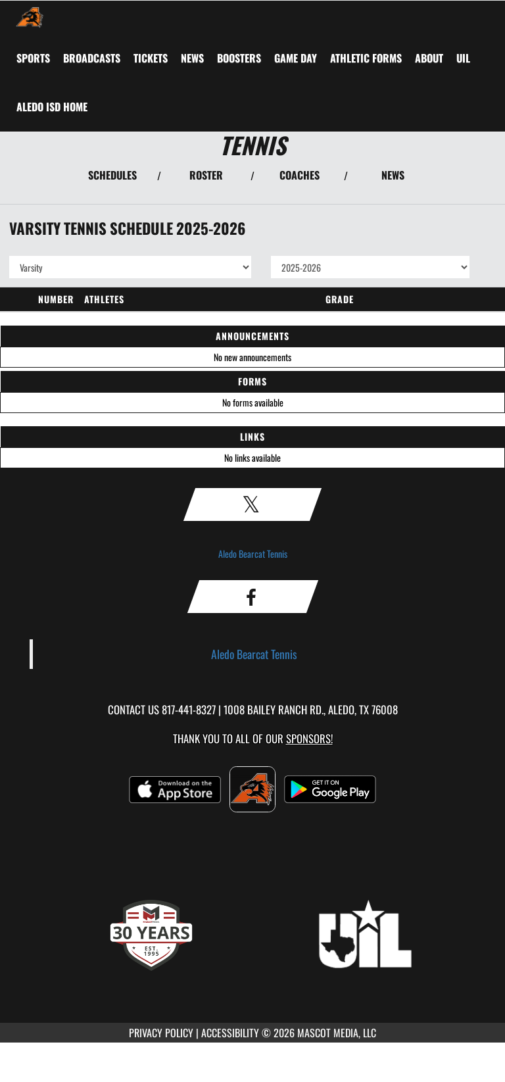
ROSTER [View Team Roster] (206, 175)
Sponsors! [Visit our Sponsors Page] (309, 738)
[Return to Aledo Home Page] (29, 17)
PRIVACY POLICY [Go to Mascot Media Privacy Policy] (161, 1033)
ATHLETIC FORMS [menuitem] (366, 58)
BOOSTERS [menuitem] (239, 58)
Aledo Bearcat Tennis (252, 553)
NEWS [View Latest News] (392, 175)
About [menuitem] (429, 58)
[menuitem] (92, 58)
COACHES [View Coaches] (299, 175)
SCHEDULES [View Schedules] (112, 175)
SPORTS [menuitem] (33, 58)
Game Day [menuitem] (295, 58)
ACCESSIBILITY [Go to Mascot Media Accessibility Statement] (230, 1033)
